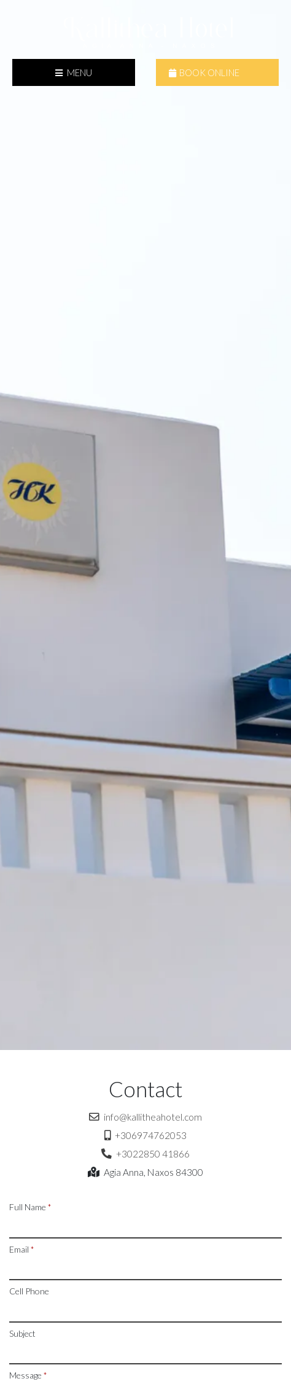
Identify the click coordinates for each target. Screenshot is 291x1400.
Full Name (30, 1207)
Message (28, 1375)
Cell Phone (29, 1291)
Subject (22, 1333)
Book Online (204, 72)
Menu (73, 72)
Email (21, 1249)
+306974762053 (145, 1135)
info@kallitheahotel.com (145, 1116)
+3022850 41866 (145, 1153)
